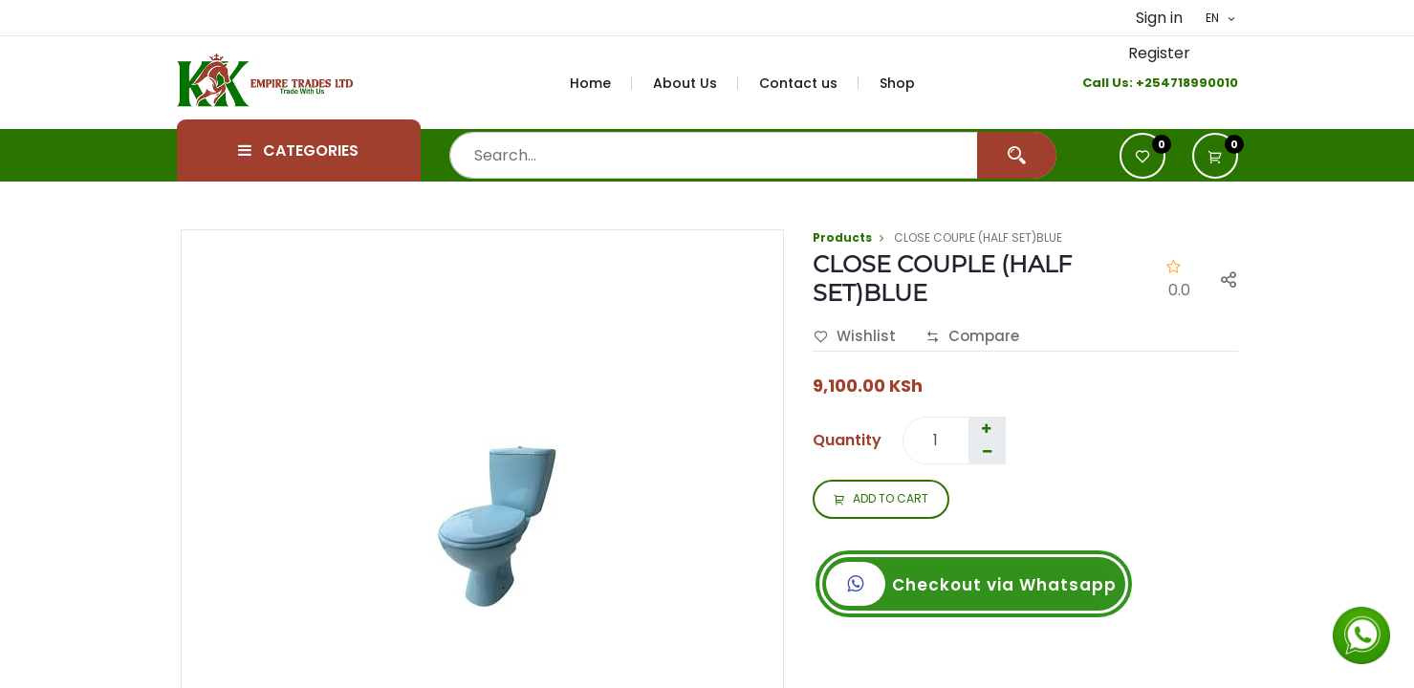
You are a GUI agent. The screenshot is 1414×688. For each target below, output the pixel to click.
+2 (1144, 83)
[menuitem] (601, 83)
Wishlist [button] (855, 337)
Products (842, 237)
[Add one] (986, 429)
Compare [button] (972, 337)
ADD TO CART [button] (881, 499)
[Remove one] (987, 452)
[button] (1215, 156)
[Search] (1016, 155)
